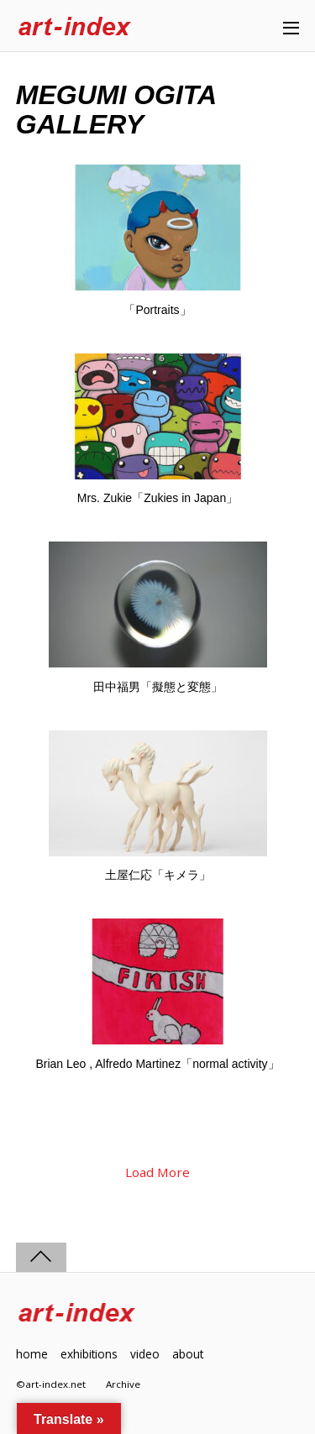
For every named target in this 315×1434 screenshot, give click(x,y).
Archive (123, 1384)
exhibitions (89, 1354)
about (187, 1354)
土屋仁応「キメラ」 (158, 875)
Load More (157, 1172)
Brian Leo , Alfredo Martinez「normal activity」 (157, 1063)
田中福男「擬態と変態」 (158, 686)
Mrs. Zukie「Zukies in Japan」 (157, 498)
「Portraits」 (157, 310)
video (145, 1354)
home (32, 1354)
